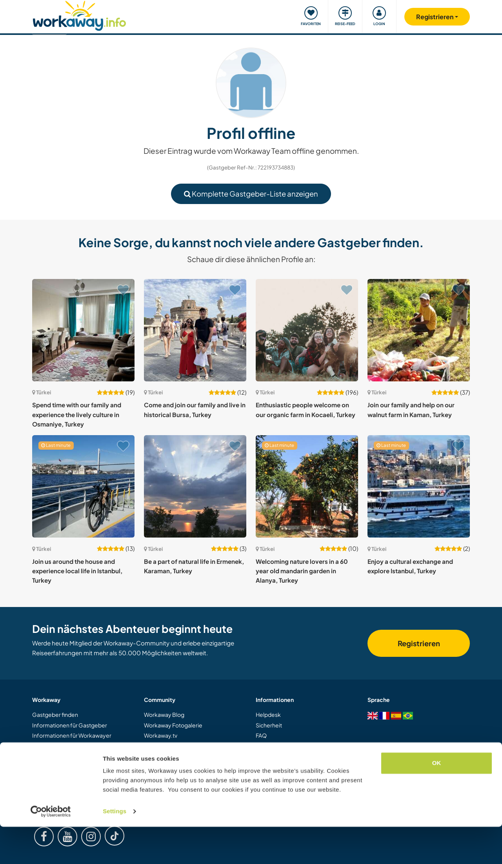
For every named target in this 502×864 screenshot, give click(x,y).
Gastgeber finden (55, 714)
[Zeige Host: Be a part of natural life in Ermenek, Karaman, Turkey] (195, 486)
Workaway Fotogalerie (173, 725)
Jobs (150, 776)
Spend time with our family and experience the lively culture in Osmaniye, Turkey (76, 414)
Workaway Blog (164, 714)
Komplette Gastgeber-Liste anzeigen (251, 193)
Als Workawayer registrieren (68, 745)
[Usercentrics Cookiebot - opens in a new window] (50, 849)
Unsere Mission (163, 756)
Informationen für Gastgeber (69, 725)
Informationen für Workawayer (71, 735)
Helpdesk (268, 714)
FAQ (261, 735)
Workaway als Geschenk (63, 766)
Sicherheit (269, 725)
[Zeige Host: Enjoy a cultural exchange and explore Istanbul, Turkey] (418, 486)
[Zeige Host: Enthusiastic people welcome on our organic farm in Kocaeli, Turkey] (307, 330)
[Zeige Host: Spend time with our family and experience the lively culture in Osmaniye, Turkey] (83, 330)
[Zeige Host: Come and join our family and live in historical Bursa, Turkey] (195, 330)
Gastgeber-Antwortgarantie (292, 756)
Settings (114, 848)
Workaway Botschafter (174, 766)
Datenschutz (272, 776)
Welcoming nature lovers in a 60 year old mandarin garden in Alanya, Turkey (302, 571)
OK (436, 800)
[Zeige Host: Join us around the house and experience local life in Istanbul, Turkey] (83, 486)
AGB (262, 766)
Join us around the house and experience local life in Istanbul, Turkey (77, 571)
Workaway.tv (160, 735)
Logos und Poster (166, 745)
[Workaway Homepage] (79, 14)
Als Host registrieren (58, 756)
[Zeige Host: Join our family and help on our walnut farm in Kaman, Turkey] (418, 330)
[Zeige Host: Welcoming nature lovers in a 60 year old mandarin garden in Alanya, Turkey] (307, 486)
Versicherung (273, 745)
